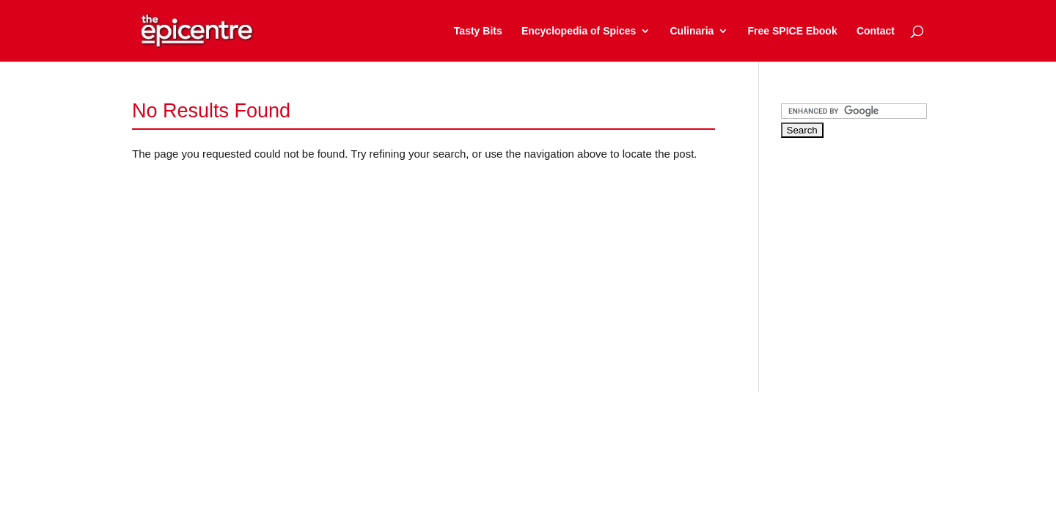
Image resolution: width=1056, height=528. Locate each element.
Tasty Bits (478, 31)
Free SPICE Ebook (792, 31)
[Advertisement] (891, 252)
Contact (876, 31)
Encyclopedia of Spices (578, 31)
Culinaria (692, 31)
